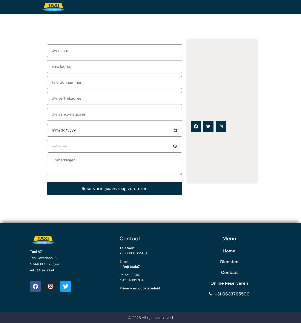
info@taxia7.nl (42, 270)
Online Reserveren (229, 283)
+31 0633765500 (229, 294)
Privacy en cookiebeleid (140, 288)
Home (229, 251)
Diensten (229, 261)
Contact (229, 272)
